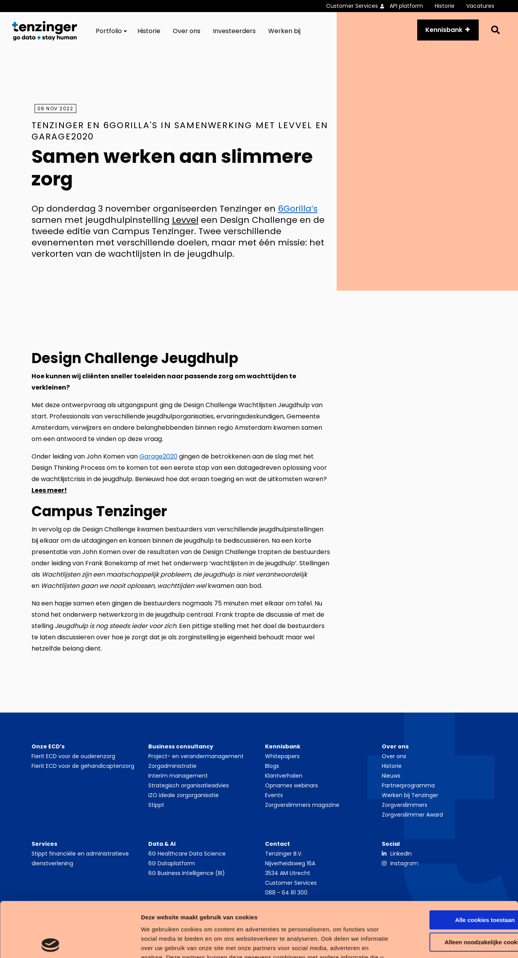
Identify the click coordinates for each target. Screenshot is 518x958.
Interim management (178, 776)
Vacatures (480, 6)
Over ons (186, 30)
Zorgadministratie (172, 766)
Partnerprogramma (408, 785)
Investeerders (234, 30)
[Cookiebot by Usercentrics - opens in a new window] (50, 943)
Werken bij (284, 30)
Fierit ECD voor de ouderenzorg (73, 756)
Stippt (156, 805)
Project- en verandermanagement (196, 756)
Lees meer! (49, 490)
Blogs (272, 766)
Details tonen (120, 942)
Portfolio (109, 30)
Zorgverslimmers (404, 805)
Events (274, 795)
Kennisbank (443, 29)
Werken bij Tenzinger (410, 795)
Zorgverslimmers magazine (302, 805)
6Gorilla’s (298, 209)
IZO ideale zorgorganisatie (183, 795)
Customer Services (352, 6)
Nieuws (391, 776)
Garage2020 (158, 456)
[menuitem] (358, 6)
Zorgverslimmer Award (412, 815)
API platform (406, 6)
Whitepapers (282, 756)
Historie (445, 6)
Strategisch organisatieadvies (188, 785)
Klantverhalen (283, 776)
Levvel (185, 220)
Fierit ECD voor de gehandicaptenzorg (83, 766)
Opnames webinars (291, 785)
